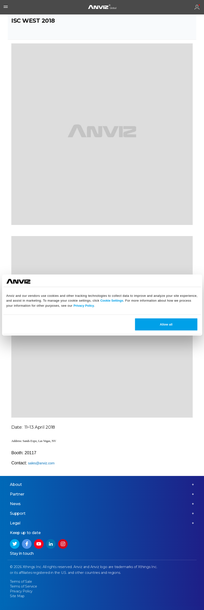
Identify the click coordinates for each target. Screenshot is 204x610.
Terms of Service (23, 586)
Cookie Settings (111, 300)
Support (18, 513)
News (15, 504)
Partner (17, 494)
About (16, 484)
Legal (15, 523)
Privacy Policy (83, 305)
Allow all (166, 324)
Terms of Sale (21, 581)
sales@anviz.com (41, 463)
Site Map (17, 596)
